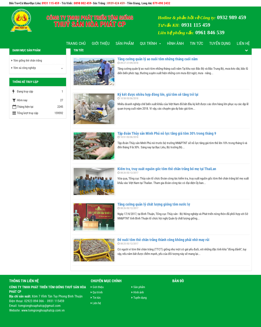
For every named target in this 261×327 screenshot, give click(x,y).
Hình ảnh (175, 43)
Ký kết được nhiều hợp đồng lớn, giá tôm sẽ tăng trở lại (157, 94)
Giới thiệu (100, 43)
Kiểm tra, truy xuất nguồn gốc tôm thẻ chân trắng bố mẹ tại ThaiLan (166, 169)
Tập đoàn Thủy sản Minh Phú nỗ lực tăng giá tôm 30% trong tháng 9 (166, 133)
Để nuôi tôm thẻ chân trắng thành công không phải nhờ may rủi (163, 240)
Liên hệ (243, 43)
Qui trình (150, 43)
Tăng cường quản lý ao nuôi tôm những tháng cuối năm (157, 59)
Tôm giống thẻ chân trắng (26, 60)
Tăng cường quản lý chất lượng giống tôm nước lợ (153, 204)
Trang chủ (76, 43)
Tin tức (196, 43)
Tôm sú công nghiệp (23, 67)
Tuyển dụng (220, 43)
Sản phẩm (125, 43)
